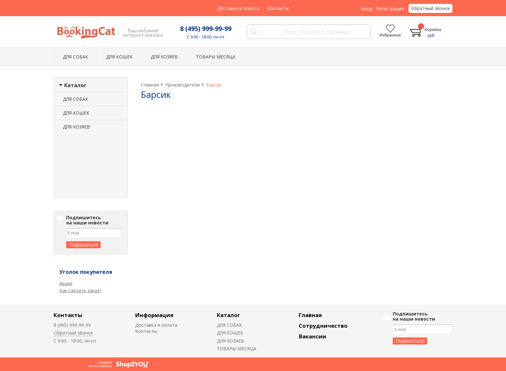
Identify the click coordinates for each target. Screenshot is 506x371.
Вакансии (312, 336)
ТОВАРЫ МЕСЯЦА (215, 57)
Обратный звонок (430, 8)
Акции (65, 283)
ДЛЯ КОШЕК (119, 57)
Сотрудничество (323, 325)
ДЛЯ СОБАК (75, 57)
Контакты (278, 8)
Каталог (228, 315)
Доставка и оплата (238, 8)
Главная (310, 315)
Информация (154, 315)
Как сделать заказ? (80, 290)
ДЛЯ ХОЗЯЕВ (164, 57)
